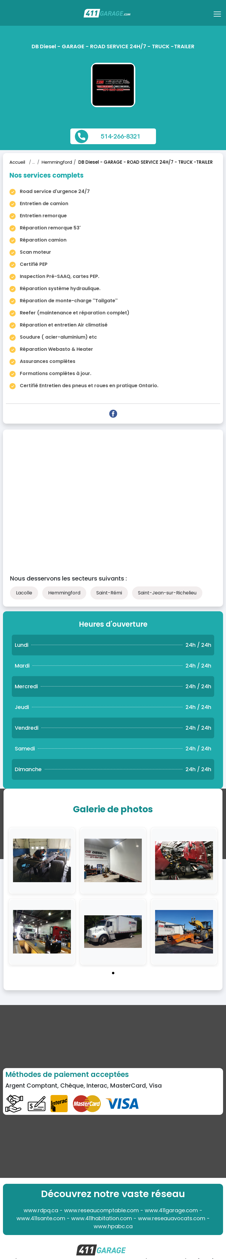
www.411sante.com (41, 1218)
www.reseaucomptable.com (101, 1210)
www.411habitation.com (101, 1218)
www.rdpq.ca (41, 1210)
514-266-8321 (120, 136)
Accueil (17, 162)
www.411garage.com (171, 1210)
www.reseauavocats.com (171, 1218)
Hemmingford (57, 162)
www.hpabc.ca (113, 1226)
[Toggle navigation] (218, 16)
